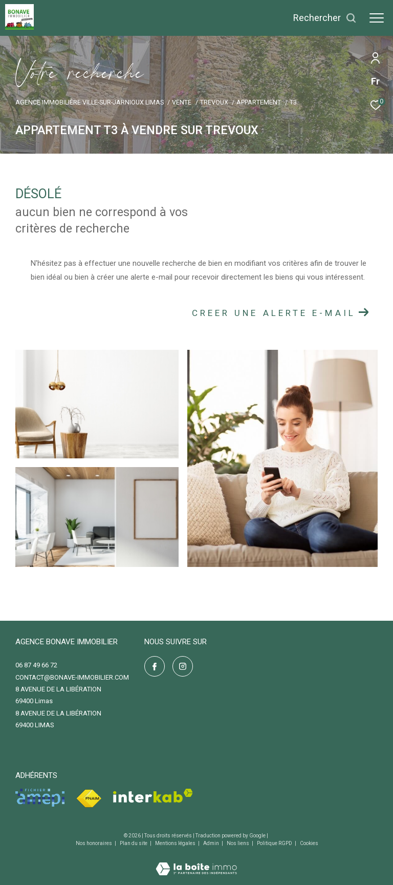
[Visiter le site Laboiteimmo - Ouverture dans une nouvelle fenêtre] (196, 862)
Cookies (309, 843)
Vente (181, 102)
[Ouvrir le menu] (376, 18)
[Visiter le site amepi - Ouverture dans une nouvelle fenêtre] (39, 798)
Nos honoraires (94, 843)
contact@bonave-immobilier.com (72, 677)
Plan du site (134, 843)
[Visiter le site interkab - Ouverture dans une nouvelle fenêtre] (153, 796)
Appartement (258, 102)
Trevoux (214, 102)
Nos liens (238, 843)
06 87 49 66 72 (36, 665)
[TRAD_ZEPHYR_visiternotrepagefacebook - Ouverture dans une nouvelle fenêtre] (154, 666)
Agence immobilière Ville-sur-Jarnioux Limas (89, 102)
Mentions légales (175, 843)
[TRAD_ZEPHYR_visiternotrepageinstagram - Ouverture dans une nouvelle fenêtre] (182, 666)
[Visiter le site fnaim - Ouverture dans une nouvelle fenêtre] (88, 799)
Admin (211, 843)
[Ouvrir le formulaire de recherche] (325, 18)
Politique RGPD (274, 843)
